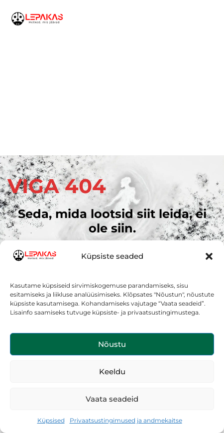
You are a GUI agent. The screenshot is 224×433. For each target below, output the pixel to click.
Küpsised (51, 420)
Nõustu (112, 344)
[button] (209, 256)
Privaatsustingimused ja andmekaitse (126, 420)
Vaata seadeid (112, 399)
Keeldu (112, 371)
